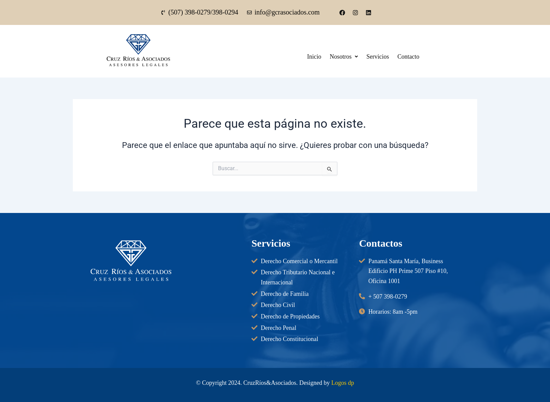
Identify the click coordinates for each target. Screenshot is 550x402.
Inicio (315, 56)
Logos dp (342, 382)
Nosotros (346, 56)
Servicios (382, 56)
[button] (346, 57)
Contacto (414, 56)
